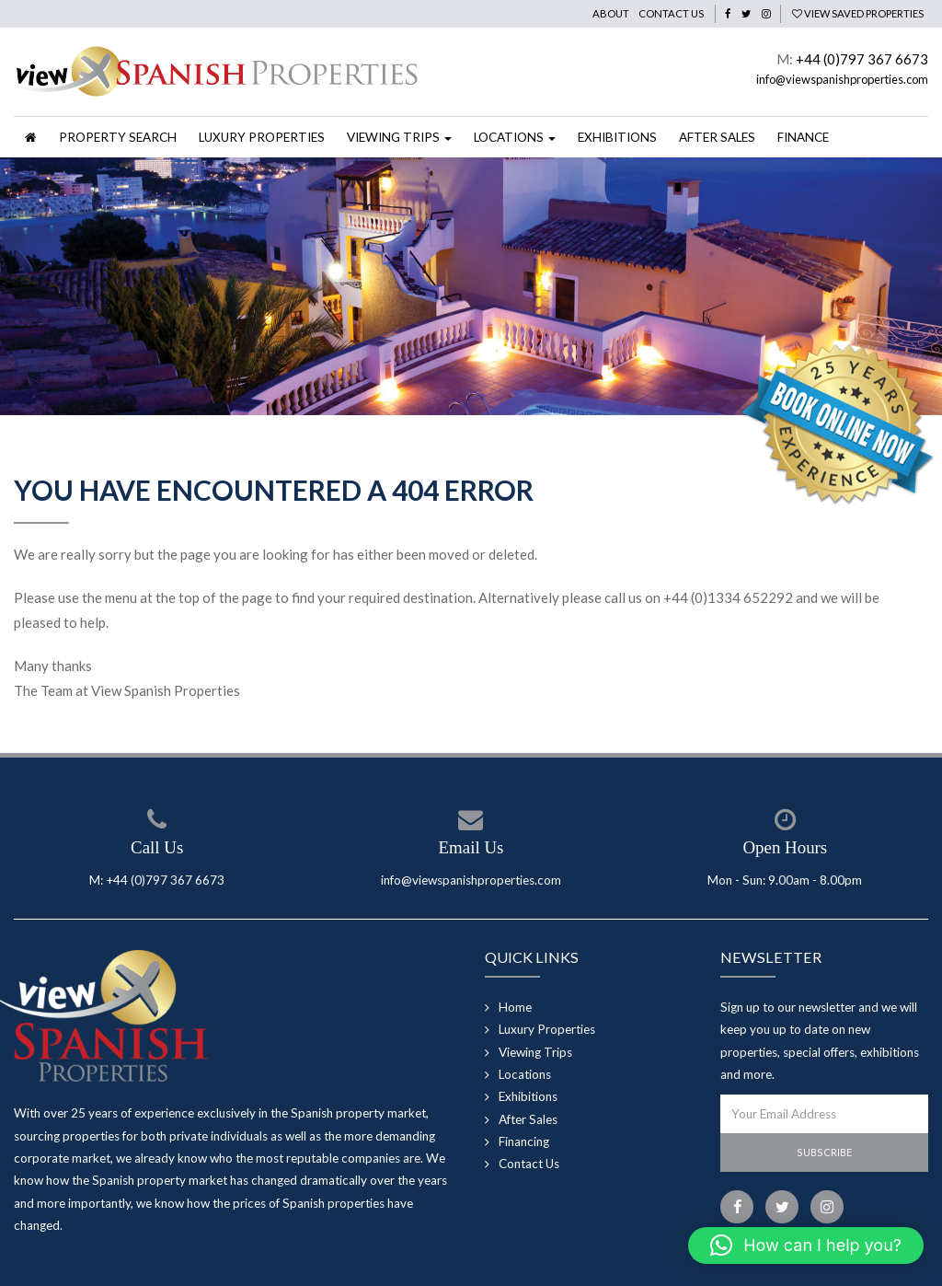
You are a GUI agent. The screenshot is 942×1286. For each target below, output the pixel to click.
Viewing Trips (535, 1052)
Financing (524, 1141)
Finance (803, 137)
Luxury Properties (262, 137)
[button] (806, 1245)
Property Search (118, 137)
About (610, 13)
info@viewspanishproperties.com (842, 79)
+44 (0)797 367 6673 (862, 59)
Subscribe (824, 1152)
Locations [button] (515, 137)
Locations (525, 1074)
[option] (471, 287)
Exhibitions (617, 137)
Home (515, 1007)
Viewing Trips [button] (399, 137)
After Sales (717, 137)
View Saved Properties (858, 13)
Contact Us (671, 13)
